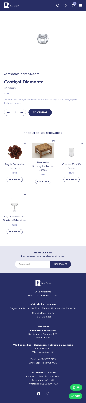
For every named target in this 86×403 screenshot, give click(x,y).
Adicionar (40, 112)
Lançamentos (43, 291)
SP (76, 387)
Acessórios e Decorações (21, 74)
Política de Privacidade (43, 295)
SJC (75, 396)
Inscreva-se (60, 264)
